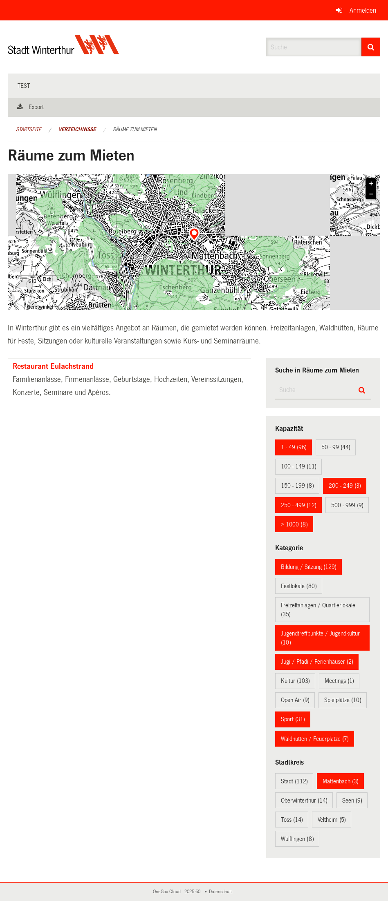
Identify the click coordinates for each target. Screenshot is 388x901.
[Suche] (370, 47)
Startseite (28, 129)
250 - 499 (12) (298, 505)
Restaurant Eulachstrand (53, 366)
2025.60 (193, 891)
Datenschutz (222, 891)
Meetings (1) (339, 681)
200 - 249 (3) (345, 485)
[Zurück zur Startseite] (63, 51)
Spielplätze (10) (342, 700)
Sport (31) (293, 719)
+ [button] (371, 184)
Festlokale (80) (299, 586)
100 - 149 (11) (298, 466)
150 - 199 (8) (297, 485)
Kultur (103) (295, 681)
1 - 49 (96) (294, 447)
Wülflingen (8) (297, 839)
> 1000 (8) (294, 524)
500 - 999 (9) (347, 505)
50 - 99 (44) (335, 447)
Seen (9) (352, 800)
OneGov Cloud (168, 891)
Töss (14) (292, 819)
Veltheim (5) (332, 819)
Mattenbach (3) (341, 781)
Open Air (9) (295, 700)
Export (36, 107)
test (24, 86)
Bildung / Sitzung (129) (308, 567)
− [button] (371, 194)
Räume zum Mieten (135, 129)
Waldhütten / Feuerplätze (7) (315, 739)
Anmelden (363, 10)
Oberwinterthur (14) (304, 800)
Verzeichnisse (77, 129)
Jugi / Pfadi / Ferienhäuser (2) (317, 661)
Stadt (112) (294, 781)
